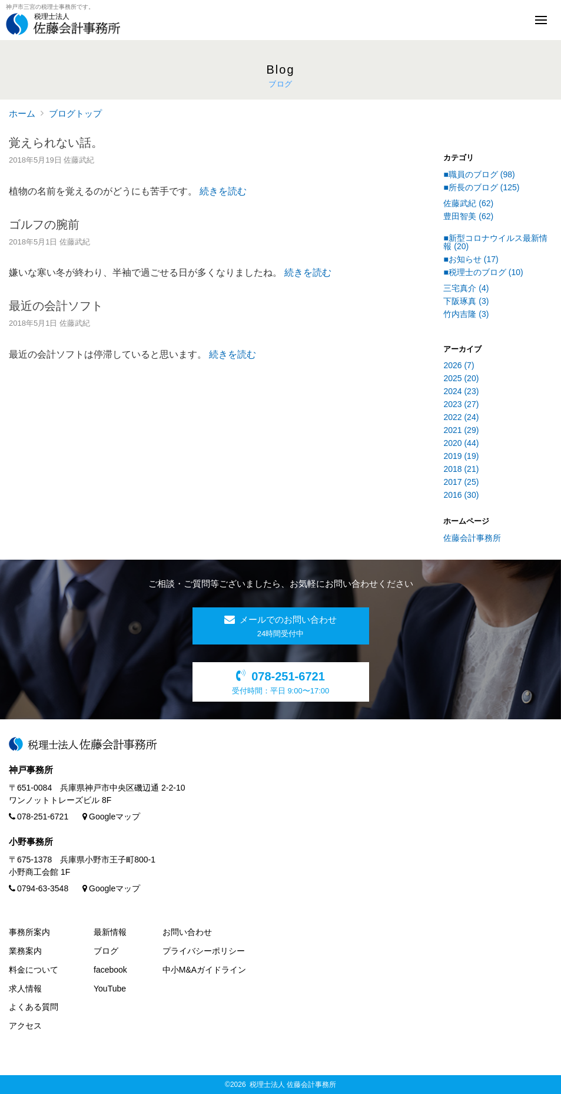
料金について (33, 969)
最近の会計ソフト (56, 305)
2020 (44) (461, 443)
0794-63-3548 (38, 888)
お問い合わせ (187, 932)
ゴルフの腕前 (44, 224)
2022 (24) (461, 417)
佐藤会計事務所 (472, 538)
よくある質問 (33, 1007)
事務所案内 (29, 932)
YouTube (110, 988)
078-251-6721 (38, 816)
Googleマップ (111, 816)
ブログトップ (75, 113)
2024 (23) (461, 391)
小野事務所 (31, 842)
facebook (110, 969)
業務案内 (25, 951)
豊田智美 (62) (468, 216)
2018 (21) (461, 469)
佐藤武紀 (79, 160)
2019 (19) (461, 456)
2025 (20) (461, 378)
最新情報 (110, 932)
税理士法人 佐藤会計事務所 (293, 1084)
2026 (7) (458, 365)
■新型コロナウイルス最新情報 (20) (495, 242)
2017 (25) (461, 482)
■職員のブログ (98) (478, 174)
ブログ (106, 951)
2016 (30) (461, 495)
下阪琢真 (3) (466, 301)
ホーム (22, 113)
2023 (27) (461, 404)
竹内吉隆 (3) (466, 314)
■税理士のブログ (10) (483, 272)
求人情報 (25, 988)
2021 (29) (461, 430)
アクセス (25, 1025)
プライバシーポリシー (203, 951)
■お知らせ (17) (470, 259)
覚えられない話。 (56, 142)
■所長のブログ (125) (481, 187)
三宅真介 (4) (466, 288)
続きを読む (223, 191)
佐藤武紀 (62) (468, 203)
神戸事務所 (31, 770)
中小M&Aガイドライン (204, 969)
